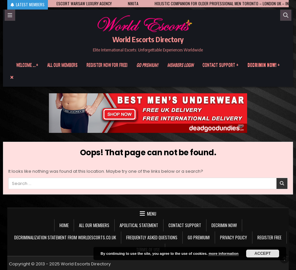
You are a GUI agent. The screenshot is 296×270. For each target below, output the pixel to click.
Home (64, 225)
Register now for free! (107, 64)
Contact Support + (221, 64)
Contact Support (184, 225)
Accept (262, 253)
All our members (62, 64)
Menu (151, 213)
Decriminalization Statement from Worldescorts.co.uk (65, 237)
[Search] (285, 15)
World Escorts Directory (148, 39)
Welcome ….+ (27, 64)
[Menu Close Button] (148, 77)
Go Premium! (199, 237)
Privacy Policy (233, 237)
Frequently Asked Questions (151, 237)
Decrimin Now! (224, 225)
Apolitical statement (139, 225)
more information (223, 253)
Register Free (269, 237)
